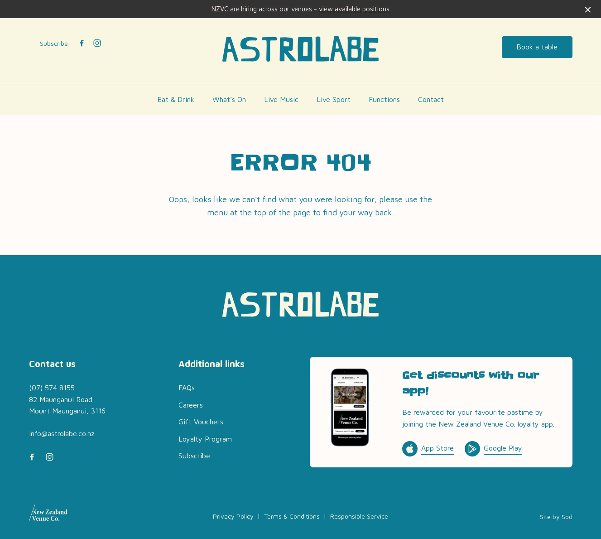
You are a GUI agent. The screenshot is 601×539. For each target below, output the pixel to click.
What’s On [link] (229, 99)
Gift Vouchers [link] (200, 422)
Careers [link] (190, 405)
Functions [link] (384, 99)
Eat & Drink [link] (175, 99)
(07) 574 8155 (52, 388)
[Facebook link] (82, 43)
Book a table (537, 47)
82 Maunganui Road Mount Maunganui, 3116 (67, 405)
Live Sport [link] (334, 99)
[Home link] (300, 49)
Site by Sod (556, 516)
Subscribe (54, 43)
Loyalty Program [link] (205, 439)
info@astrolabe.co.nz (62, 433)
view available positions (354, 9)
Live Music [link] (281, 99)
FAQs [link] (186, 388)
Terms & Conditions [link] (292, 516)
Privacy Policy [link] (233, 516)
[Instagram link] (97, 43)
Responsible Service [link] (359, 516)
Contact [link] (431, 99)
